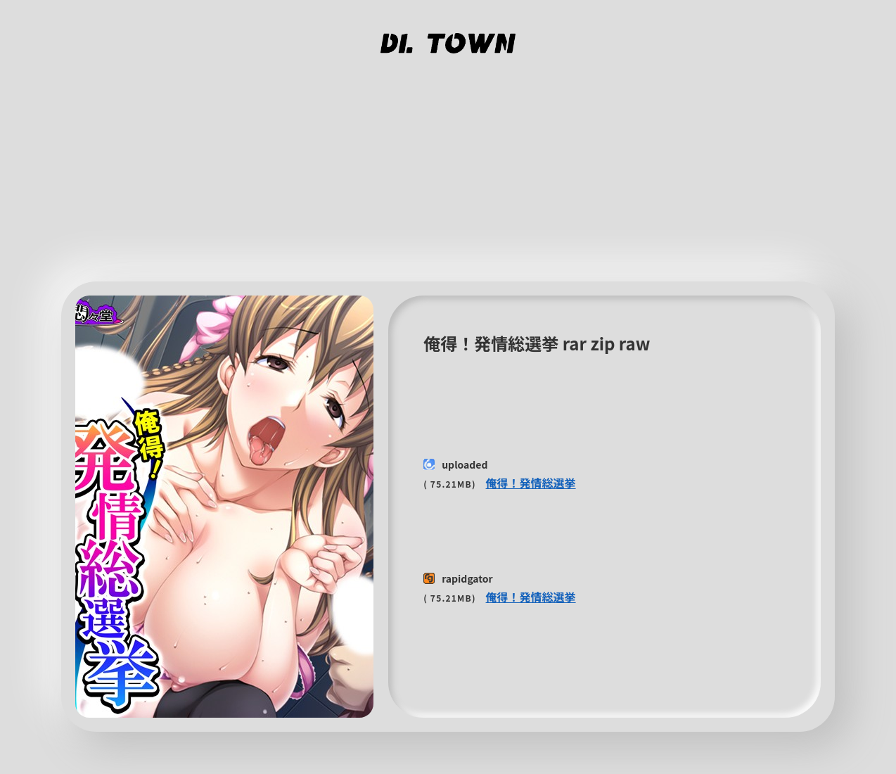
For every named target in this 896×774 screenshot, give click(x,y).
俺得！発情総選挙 (531, 482)
